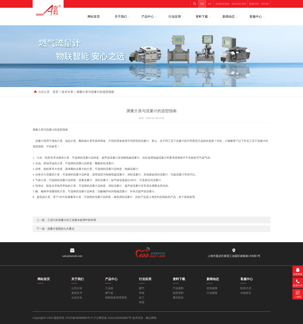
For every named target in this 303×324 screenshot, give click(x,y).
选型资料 (178, 293)
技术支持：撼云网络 (144, 317)
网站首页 (94, 16)
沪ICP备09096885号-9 (78, 317)
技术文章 (67, 91)
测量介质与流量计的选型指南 (95, 91)
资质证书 (76, 293)
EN (209, 4)
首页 (55, 91)
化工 (141, 297)
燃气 (141, 288)
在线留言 (245, 293)
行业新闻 (212, 293)
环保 (141, 293)
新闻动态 (228, 16)
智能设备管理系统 (116, 297)
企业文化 (76, 297)
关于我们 (121, 16)
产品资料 (178, 288)
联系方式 (245, 288)
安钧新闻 (212, 288)
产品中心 (147, 16)
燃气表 (109, 293)
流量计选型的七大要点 (60, 233)
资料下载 (202, 16)
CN (202, 4)
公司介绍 (76, 288)
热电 (141, 302)
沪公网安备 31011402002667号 (112, 317)
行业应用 (175, 16)
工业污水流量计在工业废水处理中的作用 (71, 225)
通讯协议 (178, 297)
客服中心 (255, 16)
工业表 (109, 288)
